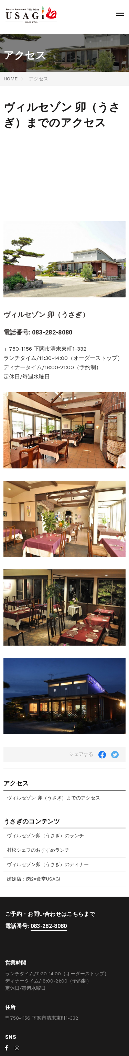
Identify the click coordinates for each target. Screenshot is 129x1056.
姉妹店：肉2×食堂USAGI (33, 879)
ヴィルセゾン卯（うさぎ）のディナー (48, 864)
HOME (10, 78)
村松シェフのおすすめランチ (38, 850)
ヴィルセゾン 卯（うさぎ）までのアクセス (53, 797)
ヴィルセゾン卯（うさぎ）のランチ (45, 835)
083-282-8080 (52, 332)
